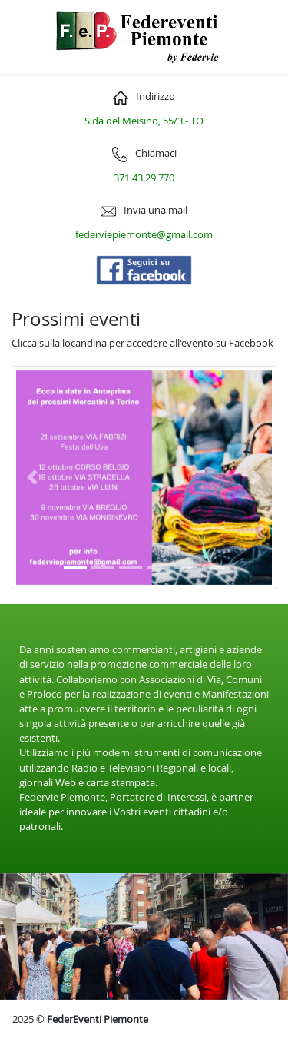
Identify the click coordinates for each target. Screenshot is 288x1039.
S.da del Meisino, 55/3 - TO (144, 121)
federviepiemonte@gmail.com (144, 234)
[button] (31, 478)
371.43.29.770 (144, 177)
